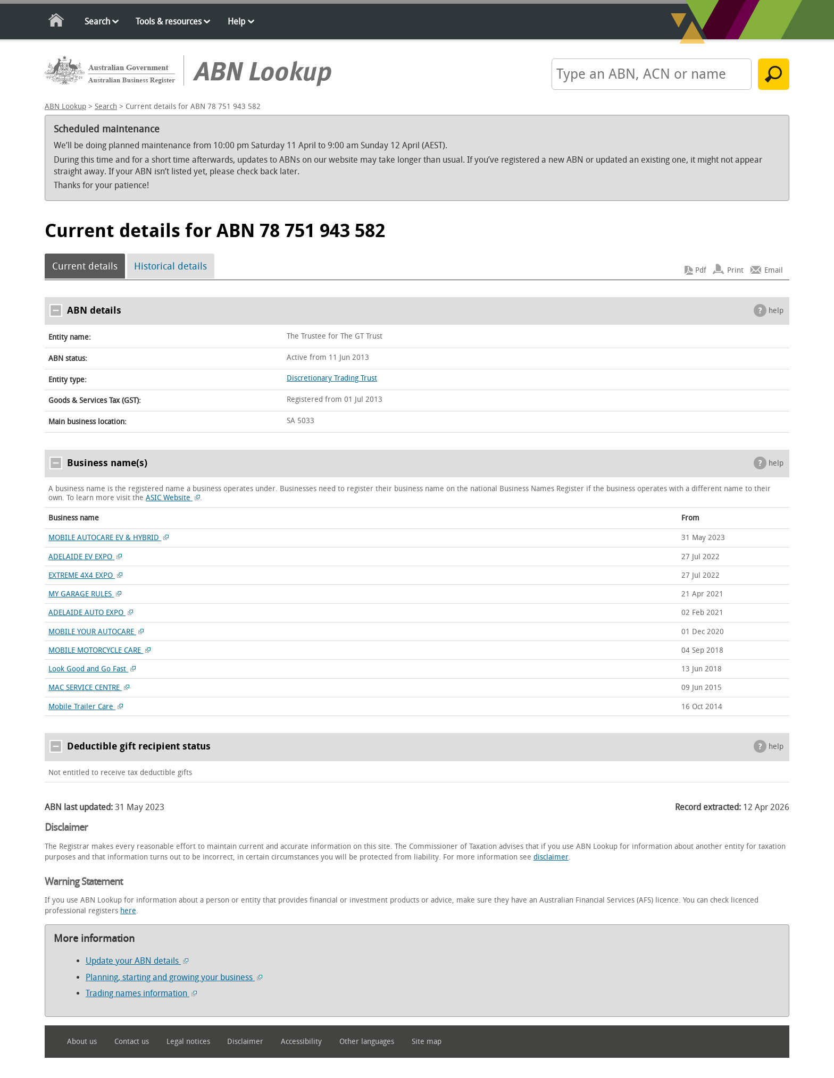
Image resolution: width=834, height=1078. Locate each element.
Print (735, 270)
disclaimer (551, 857)
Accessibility (301, 1041)
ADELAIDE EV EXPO (85, 556)
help (776, 310)
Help (236, 21)
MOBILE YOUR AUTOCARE (96, 631)
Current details (85, 266)
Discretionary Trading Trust (332, 378)
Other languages (366, 1041)
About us (82, 1041)
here (128, 910)
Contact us (131, 1041)
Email (773, 270)
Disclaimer (245, 1041)
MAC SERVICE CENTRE (88, 687)
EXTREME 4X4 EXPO (85, 575)
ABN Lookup (65, 106)
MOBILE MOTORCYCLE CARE (99, 650)
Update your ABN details (137, 961)
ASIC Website (173, 497)
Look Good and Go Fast (92, 668)
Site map (426, 1041)
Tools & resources (169, 21)
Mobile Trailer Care (85, 706)
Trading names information (141, 993)
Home (57, 22)
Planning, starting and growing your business (174, 977)
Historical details (170, 266)
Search (97, 21)
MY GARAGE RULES (84, 594)
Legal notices (188, 1041)
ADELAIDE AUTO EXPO (90, 612)
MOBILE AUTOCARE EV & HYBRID (108, 537)
